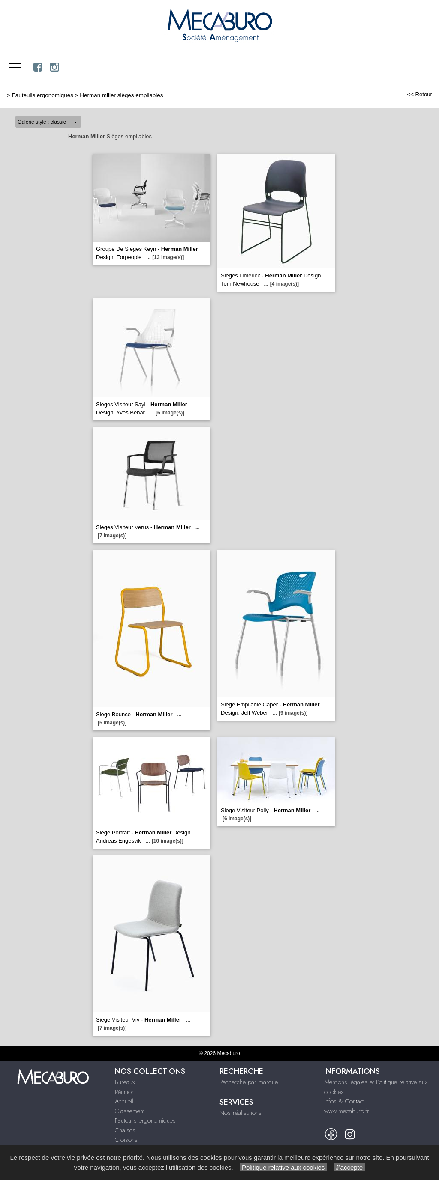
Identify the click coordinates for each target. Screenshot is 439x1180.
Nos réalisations (241, 1112)
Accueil (124, 1101)
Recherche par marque (249, 1082)
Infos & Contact (344, 1101)
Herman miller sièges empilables (121, 95)
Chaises (125, 1130)
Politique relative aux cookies (283, 1167)
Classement (129, 1111)
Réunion (125, 1092)
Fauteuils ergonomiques (42, 95)
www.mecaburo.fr (346, 1111)
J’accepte (349, 1167)
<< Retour (419, 94)
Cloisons (126, 1139)
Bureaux (125, 1082)
